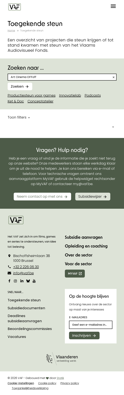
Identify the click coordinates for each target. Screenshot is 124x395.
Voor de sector (78, 263)
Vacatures (17, 336)
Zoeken (17, 86)
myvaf (73, 273)
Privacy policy (70, 383)
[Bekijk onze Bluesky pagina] (28, 280)
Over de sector (78, 254)
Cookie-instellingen (21, 383)
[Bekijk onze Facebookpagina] (9, 280)
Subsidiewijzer (90, 196)
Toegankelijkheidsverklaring (30, 388)
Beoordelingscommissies (30, 328)
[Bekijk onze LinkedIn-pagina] (22, 280)
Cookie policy (47, 383)
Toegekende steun (24, 300)
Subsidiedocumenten (26, 308)
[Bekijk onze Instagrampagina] (15, 280)
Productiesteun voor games (31, 95)
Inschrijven (81, 335)
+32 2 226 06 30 (26, 266)
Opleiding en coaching (86, 245)
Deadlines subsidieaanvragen (25, 318)
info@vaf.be (23, 273)
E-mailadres (78, 317)
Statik (60, 378)
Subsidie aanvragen (83, 237)
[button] (113, 7)
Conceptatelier (40, 101)
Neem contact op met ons (39, 196)
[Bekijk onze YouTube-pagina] (34, 280)
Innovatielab (70, 95)
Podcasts (93, 95)
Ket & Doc (16, 101)
